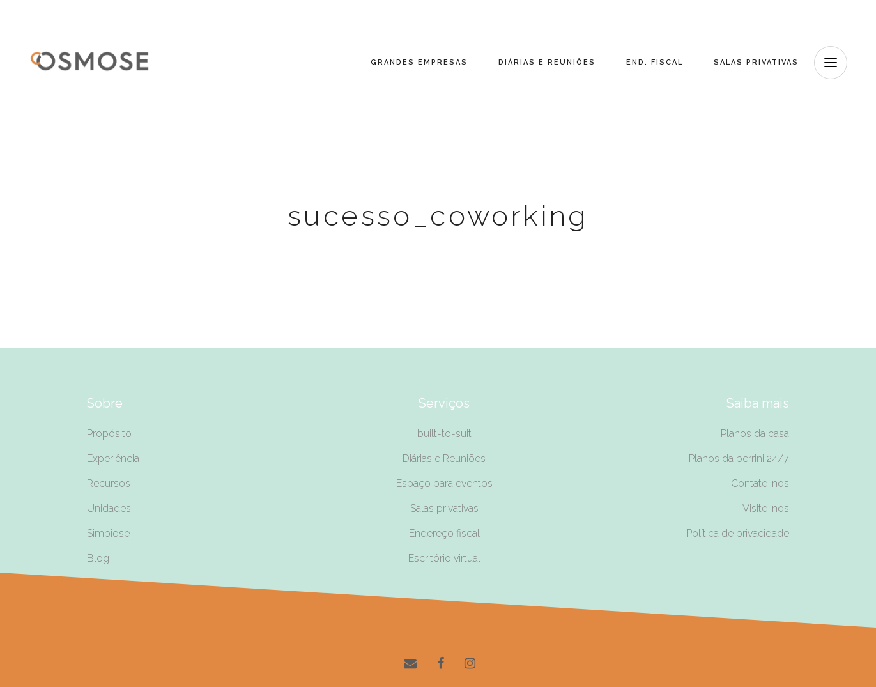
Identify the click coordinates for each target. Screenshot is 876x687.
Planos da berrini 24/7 (739, 458)
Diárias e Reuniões (444, 458)
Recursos (108, 483)
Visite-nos (765, 508)
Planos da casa (755, 434)
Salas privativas (444, 508)
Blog (98, 558)
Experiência (113, 458)
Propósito (109, 434)
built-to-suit (444, 434)
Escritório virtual (444, 558)
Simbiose (108, 533)
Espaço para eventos (444, 483)
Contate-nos (760, 483)
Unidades (109, 508)
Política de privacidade (737, 533)
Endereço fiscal (444, 533)
